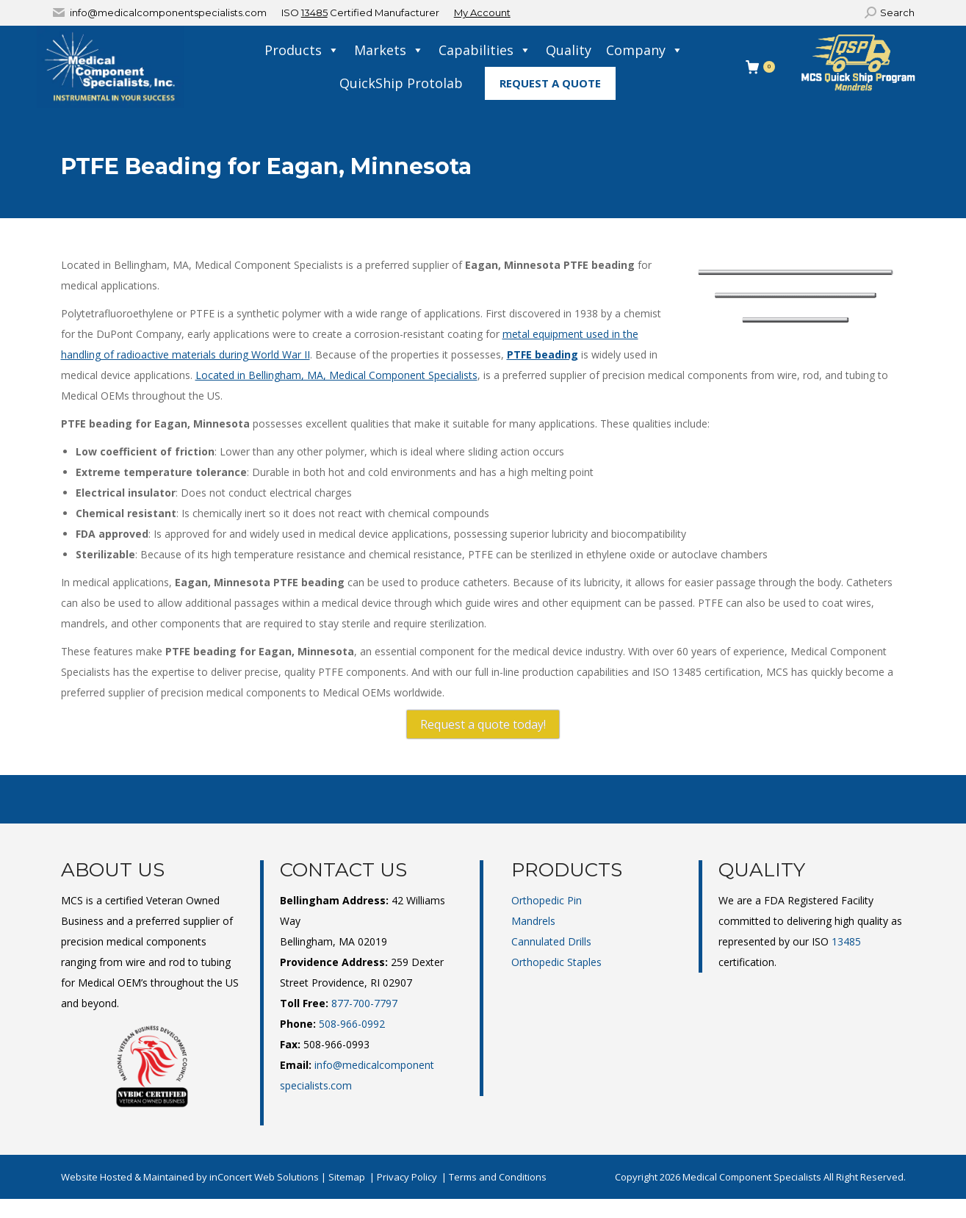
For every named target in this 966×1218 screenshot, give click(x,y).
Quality (568, 50)
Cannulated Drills (551, 941)
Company (644, 50)
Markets (389, 50)
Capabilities (485, 50)
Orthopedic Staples (556, 962)
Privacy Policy (407, 1176)
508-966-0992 (352, 1024)
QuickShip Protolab (401, 83)
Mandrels (533, 921)
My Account (482, 12)
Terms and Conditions (498, 1176)
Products (301, 50)
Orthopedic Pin (546, 900)
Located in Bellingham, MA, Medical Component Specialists (336, 375)
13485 (314, 12)
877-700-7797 (364, 1003)
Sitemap (346, 1176)
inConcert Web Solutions (264, 1176)
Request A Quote (550, 83)
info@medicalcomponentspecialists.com (168, 12)
